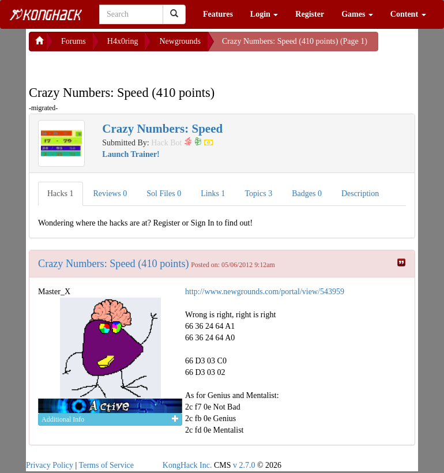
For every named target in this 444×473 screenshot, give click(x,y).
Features (218, 14)
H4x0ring (122, 41)
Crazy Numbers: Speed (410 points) (113, 263)
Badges (307, 193)
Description (360, 193)
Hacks (60, 193)
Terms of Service (106, 465)
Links (213, 193)
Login (264, 14)
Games (357, 14)
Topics (259, 193)
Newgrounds (180, 41)
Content (408, 14)
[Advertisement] (121, 65)
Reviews (110, 193)
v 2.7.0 (244, 465)
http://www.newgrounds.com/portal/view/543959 (264, 291)
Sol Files (163, 193)
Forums (73, 41)
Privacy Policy (49, 465)
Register (309, 14)
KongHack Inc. (187, 465)
